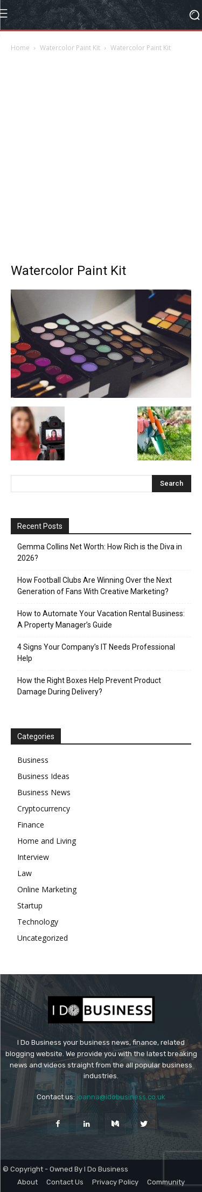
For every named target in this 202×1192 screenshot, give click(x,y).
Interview (33, 857)
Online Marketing (46, 889)
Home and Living (46, 841)
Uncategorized (42, 938)
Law (24, 873)
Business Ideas (43, 776)
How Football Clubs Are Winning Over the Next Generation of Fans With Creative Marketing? (94, 586)
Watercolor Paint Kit (70, 47)
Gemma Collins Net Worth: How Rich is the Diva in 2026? (99, 552)
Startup (30, 905)
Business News (44, 792)
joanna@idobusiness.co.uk (120, 1097)
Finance (30, 824)
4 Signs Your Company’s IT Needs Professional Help (96, 653)
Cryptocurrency (43, 808)
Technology (37, 922)
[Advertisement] (101, 160)
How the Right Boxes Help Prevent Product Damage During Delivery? (89, 686)
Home (20, 47)
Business (32, 760)
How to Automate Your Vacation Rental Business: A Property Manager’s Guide (101, 619)
